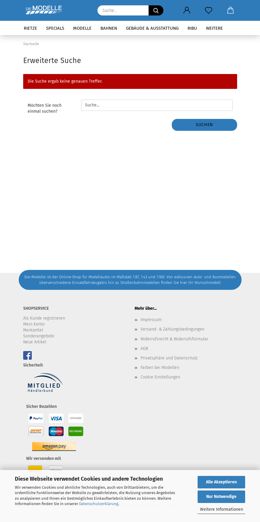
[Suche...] (156, 10)
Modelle (82, 28)
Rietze (30, 28)
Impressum (151, 319)
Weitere (214, 28)
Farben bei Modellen (160, 367)
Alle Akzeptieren (221, 482)
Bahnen (108, 28)
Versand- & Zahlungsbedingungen (172, 329)
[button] (187, 10)
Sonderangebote (38, 336)
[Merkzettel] (209, 10)
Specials (55, 28)
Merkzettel (33, 330)
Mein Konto (34, 324)
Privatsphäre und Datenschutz (169, 358)
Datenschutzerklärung (98, 503)
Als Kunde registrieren (44, 318)
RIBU (192, 28)
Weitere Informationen (221, 509)
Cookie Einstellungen (160, 377)
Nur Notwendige (221, 496)
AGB (144, 348)
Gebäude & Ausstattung (152, 28)
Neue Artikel (34, 342)
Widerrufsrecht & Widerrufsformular (174, 339)
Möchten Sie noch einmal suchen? (45, 108)
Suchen (204, 124)
